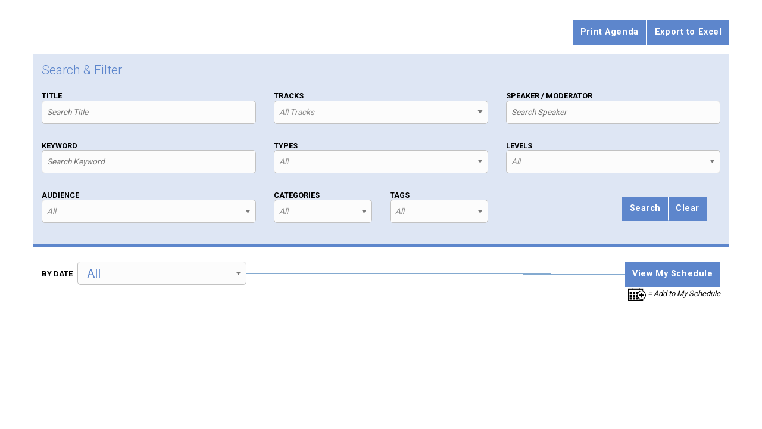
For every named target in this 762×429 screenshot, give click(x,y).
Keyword (59, 145)
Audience (60, 195)
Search (645, 208)
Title (52, 95)
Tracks (289, 95)
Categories (297, 195)
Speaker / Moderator (549, 95)
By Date (57, 273)
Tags (400, 195)
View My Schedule (672, 274)
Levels (519, 145)
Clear (687, 208)
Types (286, 145)
